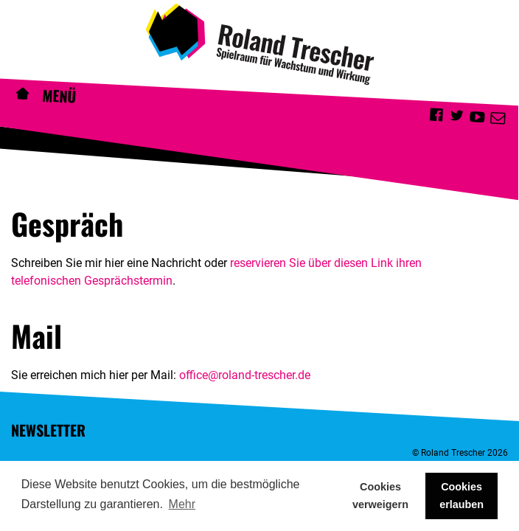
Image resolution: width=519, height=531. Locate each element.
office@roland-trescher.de (244, 375)
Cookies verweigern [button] (380, 495)
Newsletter (48, 430)
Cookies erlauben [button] (461, 495)
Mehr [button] (182, 504)
